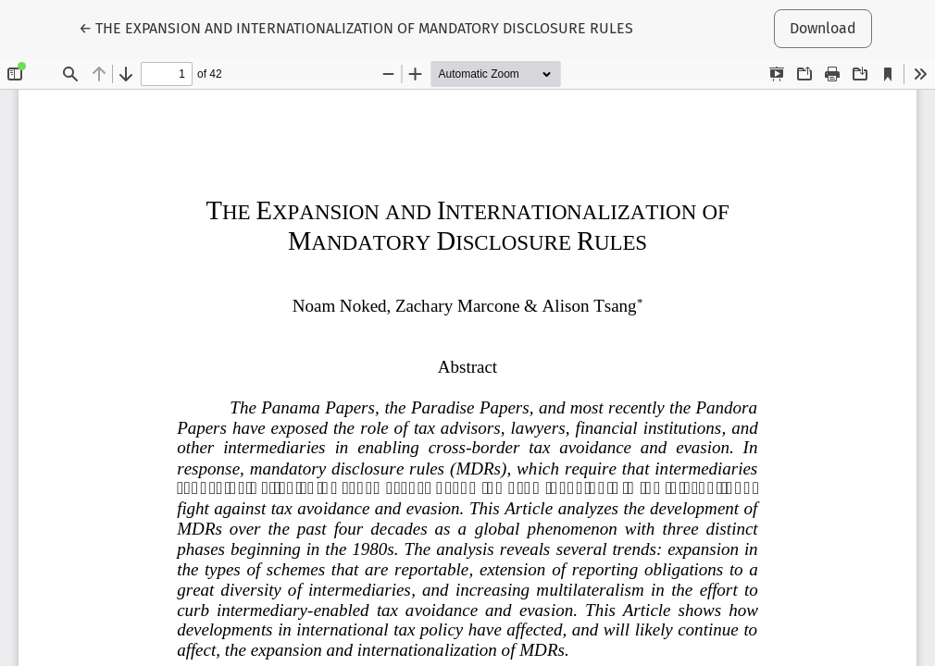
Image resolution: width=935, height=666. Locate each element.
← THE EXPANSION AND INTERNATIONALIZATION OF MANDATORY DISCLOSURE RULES (356, 27)
